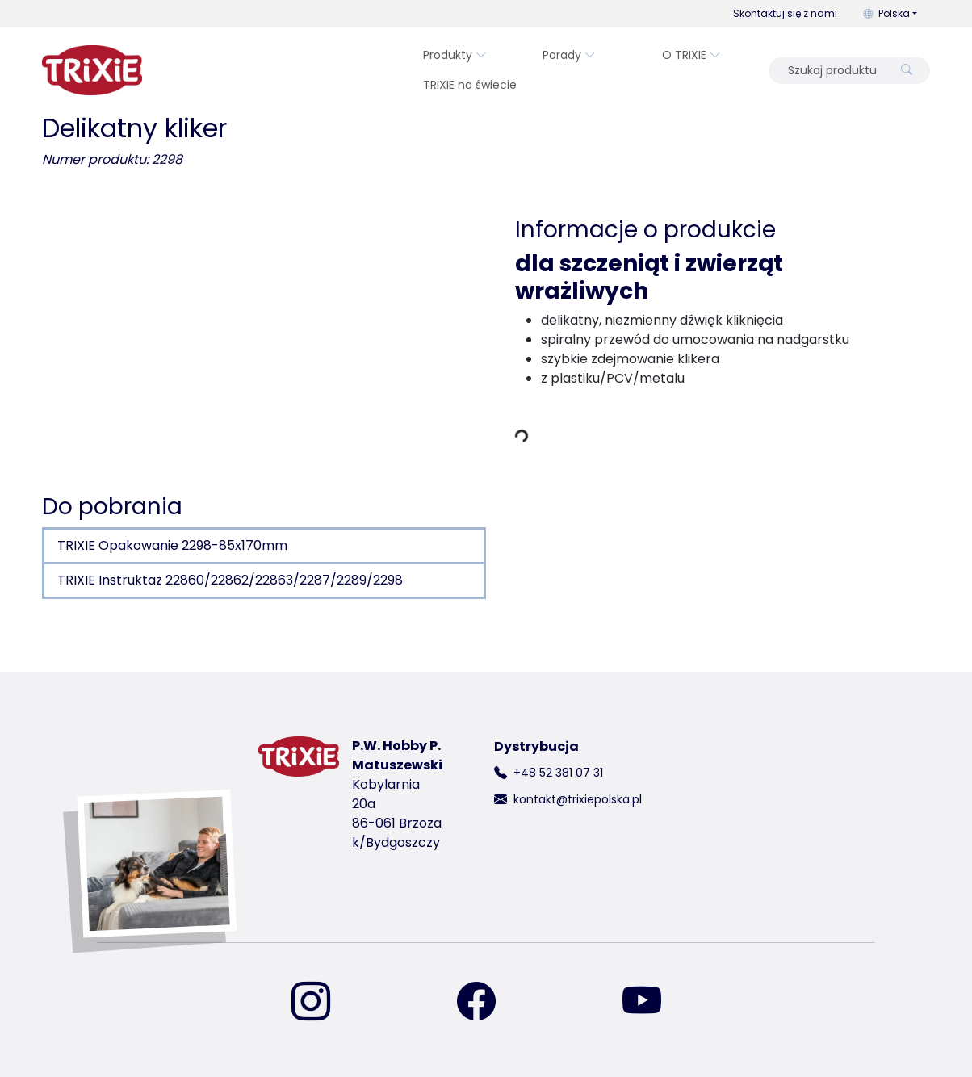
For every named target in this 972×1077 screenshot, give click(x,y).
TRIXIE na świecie (470, 85)
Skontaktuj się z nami (785, 13)
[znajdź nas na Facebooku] (486, 1003)
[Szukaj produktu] (834, 70)
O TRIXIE (691, 55)
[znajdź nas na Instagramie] (320, 1003)
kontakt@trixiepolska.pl (577, 799)
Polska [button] (886, 13)
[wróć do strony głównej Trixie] (92, 70)
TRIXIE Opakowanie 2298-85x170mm (172, 545)
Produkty (455, 55)
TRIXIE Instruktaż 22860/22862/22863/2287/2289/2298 (230, 580)
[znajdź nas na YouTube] (651, 1003)
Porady (569, 55)
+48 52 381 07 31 (558, 773)
